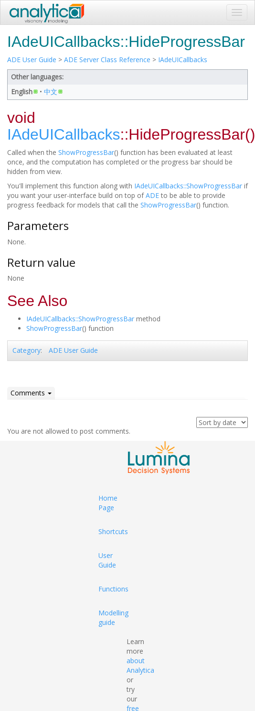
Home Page (107, 502)
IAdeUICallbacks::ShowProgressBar (188, 185)
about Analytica (140, 665)
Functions (113, 588)
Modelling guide (113, 617)
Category (26, 350)
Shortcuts (113, 531)
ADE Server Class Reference (107, 59)
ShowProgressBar (86, 152)
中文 (50, 91)
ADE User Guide (31, 59)
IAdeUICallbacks (182, 59)
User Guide (107, 560)
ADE (152, 195)
